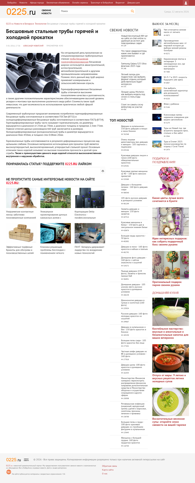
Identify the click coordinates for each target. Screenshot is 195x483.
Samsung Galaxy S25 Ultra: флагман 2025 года (134, 65)
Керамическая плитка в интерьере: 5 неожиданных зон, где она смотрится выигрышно (175, 64)
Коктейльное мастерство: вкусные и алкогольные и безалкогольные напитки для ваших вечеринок (170, 333)
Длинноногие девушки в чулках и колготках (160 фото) (132, 303)
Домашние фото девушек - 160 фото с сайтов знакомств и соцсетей (133, 260)
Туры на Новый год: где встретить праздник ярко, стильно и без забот (176, 131)
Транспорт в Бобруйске (102, 3)
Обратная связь (109, 466)
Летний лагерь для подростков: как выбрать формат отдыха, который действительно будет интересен (133, 79)
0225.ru (9, 466)
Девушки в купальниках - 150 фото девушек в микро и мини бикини (134, 129)
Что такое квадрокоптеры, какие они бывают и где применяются (134, 54)
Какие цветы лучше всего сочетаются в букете (168, 199)
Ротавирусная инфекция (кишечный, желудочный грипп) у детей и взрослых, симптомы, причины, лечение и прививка (133, 409)
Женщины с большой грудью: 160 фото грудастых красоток (131, 440)
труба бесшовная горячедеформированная (75, 61)
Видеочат (120, 3)
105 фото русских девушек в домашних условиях (134, 199)
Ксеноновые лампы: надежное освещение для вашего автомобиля (176, 117)
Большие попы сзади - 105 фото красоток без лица (133, 341)
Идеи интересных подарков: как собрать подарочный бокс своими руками (169, 242)
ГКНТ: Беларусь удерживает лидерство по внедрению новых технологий (89, 250)
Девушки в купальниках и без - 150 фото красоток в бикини (133, 329)
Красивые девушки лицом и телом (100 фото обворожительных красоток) (134, 159)
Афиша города (37, 3)
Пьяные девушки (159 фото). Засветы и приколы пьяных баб (133, 273)
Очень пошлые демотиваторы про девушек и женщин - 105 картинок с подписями (134, 143)
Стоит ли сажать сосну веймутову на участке (132, 106)
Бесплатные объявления (58, 3)
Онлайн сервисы (80, 3)
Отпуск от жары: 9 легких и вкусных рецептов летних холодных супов (169, 378)
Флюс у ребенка (171, 104)
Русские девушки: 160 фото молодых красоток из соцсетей (134, 316)
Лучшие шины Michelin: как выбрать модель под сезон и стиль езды (133, 94)
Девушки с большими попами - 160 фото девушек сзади (134, 187)
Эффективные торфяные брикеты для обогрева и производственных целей (20, 250)
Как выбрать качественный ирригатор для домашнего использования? (176, 92)
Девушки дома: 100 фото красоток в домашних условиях (133, 367)
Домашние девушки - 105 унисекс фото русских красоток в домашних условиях (133, 288)
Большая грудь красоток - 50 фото (133, 237)
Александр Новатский (33, 46)
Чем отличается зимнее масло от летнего (175, 31)
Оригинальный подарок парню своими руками (167, 283)
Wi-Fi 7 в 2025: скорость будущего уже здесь (175, 78)
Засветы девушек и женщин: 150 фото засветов (130, 211)
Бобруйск (12, 3)
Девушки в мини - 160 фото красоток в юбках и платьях (134, 248)
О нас (104, 474)
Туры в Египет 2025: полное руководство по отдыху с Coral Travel (175, 144)
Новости (23, 3)
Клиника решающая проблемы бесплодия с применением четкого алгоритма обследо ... (52, 252)
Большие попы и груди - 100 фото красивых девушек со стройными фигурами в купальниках (133, 426)
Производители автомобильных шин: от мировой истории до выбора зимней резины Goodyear (175, 46)
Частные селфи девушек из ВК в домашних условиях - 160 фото (134, 354)
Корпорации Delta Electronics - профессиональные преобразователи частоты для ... (89, 218)
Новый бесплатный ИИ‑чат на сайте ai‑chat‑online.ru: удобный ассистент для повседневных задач (134, 40)
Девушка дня (133, 3)
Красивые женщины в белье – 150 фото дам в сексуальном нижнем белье (134, 225)
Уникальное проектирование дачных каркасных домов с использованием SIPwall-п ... (54, 218)
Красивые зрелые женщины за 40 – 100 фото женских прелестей (134, 174)
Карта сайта (107, 470)
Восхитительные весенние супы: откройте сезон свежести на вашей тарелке (169, 422)
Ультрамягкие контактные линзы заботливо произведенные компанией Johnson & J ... (21, 216)
